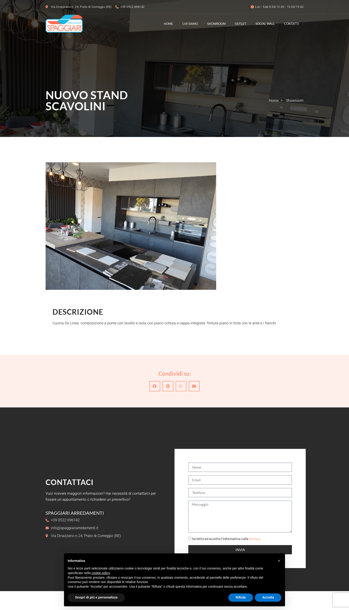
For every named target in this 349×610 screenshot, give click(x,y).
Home (168, 24)
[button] (154, 386)
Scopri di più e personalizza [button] (96, 597)
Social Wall (265, 24)
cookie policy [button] (101, 573)
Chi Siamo (190, 24)
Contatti (291, 24)
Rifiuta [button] (241, 597)
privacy (254, 539)
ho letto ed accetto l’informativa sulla (226, 539)
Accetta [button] (268, 597)
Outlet (240, 24)
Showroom (216, 24)
